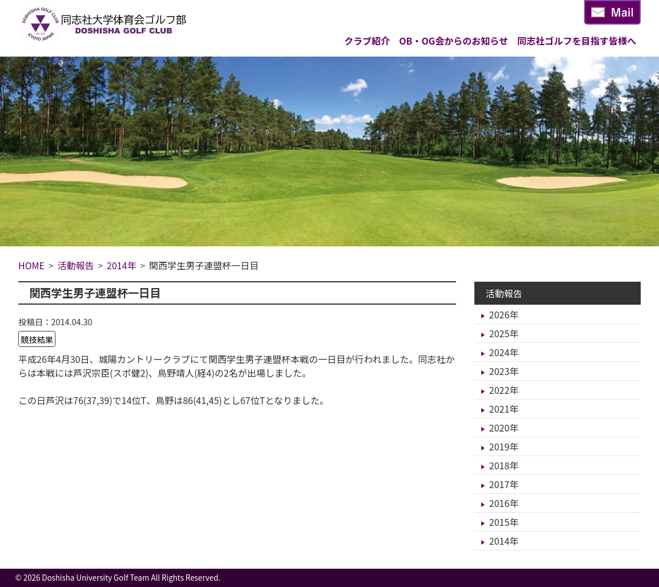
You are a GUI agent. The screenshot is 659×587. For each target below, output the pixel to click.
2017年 (504, 484)
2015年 (504, 522)
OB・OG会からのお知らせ (453, 40)
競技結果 (37, 339)
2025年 (504, 333)
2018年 (504, 465)
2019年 (504, 446)
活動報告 (504, 293)
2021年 (504, 409)
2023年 (504, 371)
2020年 (504, 427)
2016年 (504, 503)
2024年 (504, 352)
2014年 (504, 541)
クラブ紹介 (367, 40)
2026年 (504, 314)
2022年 (504, 390)
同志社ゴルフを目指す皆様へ (576, 40)
